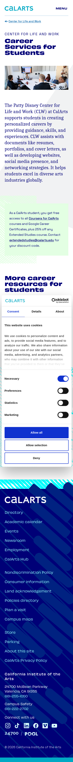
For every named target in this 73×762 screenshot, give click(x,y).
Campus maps (19, 619)
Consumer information (27, 582)
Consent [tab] (13, 311)
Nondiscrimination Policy (29, 573)
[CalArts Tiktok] (17, 725)
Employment (17, 550)
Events (11, 531)
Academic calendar (23, 522)
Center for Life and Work (25, 21)
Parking (12, 642)
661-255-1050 (16, 696)
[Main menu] (62, 8)
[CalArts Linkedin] (26, 725)
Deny (36, 458)
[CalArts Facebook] (36, 725)
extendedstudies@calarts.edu (31, 240)
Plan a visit (15, 610)
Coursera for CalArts (44, 218)
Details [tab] (36, 311)
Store (10, 632)
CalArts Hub (16, 559)
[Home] (19, 8)
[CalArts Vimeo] (45, 725)
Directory (14, 513)
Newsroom (15, 541)
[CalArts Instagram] (8, 725)
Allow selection (36, 445)
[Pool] (31, 734)
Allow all (36, 432)
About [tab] (59, 311)
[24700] (11, 734)
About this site (19, 651)
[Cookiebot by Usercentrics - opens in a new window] (52, 300)
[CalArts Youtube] (54, 725)
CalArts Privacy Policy (26, 661)
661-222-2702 (16, 709)
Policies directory (22, 601)
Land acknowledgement (28, 591)
